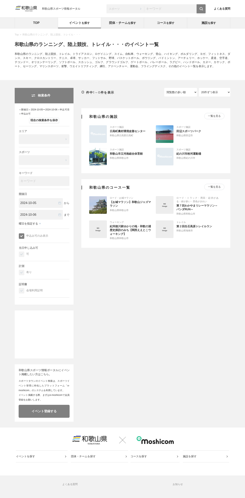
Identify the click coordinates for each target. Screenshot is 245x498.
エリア (23, 131)
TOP (36, 22)
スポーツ (24, 152)
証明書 (23, 284)
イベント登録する (44, 411)
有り (29, 272)
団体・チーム (122, 22)
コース (165, 22)
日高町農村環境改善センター (127, 131)
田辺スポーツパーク (188, 131)
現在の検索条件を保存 (44, 120)
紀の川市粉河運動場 (188, 153)
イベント (79, 22)
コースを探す (139, 459)
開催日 (23, 194)
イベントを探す (26, 459)
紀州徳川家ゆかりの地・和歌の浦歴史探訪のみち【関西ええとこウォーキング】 (130, 230)
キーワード (26, 173)
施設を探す (190, 459)
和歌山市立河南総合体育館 (126, 153)
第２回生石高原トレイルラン (194, 226)
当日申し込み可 (28, 247)
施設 (208, 22)
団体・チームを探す (83, 459)
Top (17, 34)
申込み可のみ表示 (37, 235)
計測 (21, 266)
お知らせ (178, 489)
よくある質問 (222, 8)
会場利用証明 (34, 290)
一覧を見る (214, 116)
